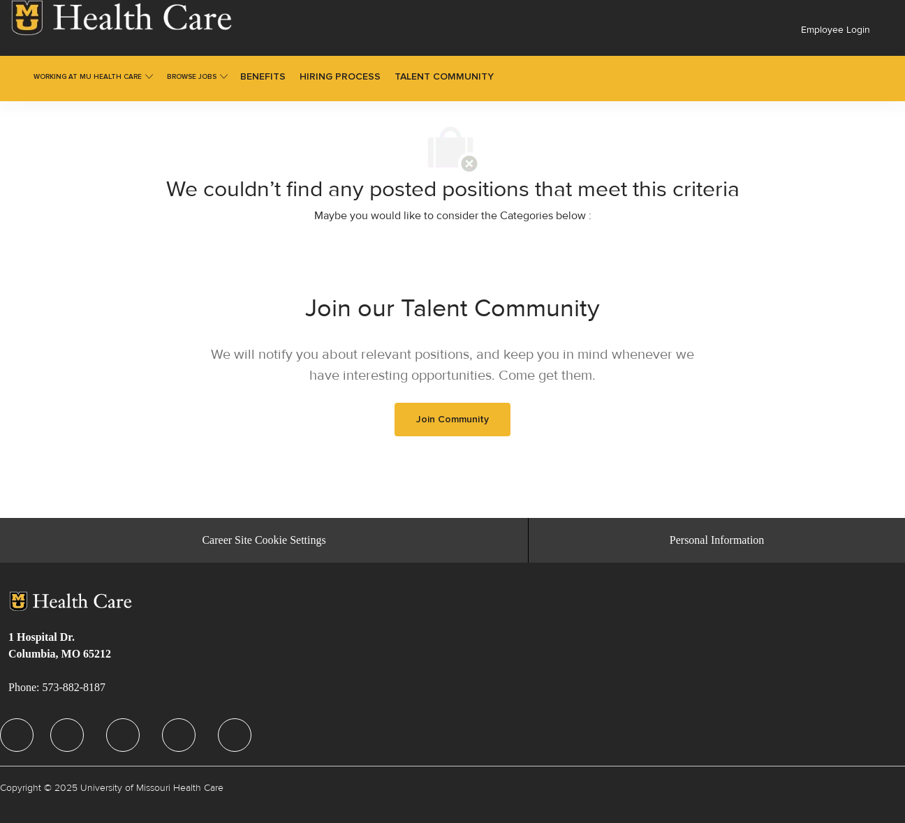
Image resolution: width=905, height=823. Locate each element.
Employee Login (835, 30)
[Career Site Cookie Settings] (263, 540)
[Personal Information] (717, 540)
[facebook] (17, 735)
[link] (121, 18)
